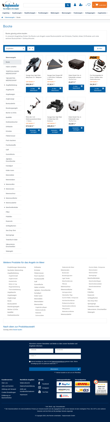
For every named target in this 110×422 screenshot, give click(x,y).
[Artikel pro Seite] (30, 48)
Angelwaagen (12, 295)
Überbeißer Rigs (67, 295)
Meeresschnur (65, 286)
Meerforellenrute (67, 281)
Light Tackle (66, 278)
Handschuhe (13, 281)
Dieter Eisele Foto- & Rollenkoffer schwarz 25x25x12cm (75, 77)
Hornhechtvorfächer (68, 300)
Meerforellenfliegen (95, 281)
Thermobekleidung (15, 289)
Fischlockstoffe (39, 279)
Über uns (5, 383)
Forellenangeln (43, 13)
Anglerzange (12, 298)
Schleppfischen (93, 298)
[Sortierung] (15, 48)
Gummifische (38, 284)
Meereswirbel (93, 272)
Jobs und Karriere (8, 386)
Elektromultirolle (40, 310)
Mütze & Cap (13, 284)
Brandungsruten (67, 275)
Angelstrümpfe (13, 276)
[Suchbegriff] (44, 5)
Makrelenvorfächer (68, 311)
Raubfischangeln (30, 13)
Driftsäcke (37, 267)
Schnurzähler (39, 315)
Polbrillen (91, 292)
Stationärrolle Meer (68, 267)
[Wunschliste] (88, 5)
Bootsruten (65, 273)
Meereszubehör (66, 314)
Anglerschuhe (13, 278)
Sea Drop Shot (93, 301)
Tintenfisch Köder (93, 306)
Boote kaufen (17, 330)
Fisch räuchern (39, 276)
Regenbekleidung (14, 287)
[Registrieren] (81, 5)
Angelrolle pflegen (41, 307)
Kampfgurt (37, 293)
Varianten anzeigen (35, 131)
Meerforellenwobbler (95, 284)
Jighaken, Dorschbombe (42, 290)
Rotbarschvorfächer (68, 303)
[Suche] (68, 5)
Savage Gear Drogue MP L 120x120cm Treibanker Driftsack (54, 77)
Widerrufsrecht (25, 383)
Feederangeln (79, 13)
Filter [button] (99, 49)
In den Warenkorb (35, 89)
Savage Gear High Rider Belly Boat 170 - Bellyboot (33, 76)
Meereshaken (38, 301)
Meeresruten (65, 270)
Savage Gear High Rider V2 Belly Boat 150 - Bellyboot (54, 118)
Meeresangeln (67, 13)
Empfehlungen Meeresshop (17, 267)
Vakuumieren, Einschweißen (97, 309)
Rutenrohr (91, 295)
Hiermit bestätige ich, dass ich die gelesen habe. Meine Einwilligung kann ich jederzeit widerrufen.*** (54, 362)
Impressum (23, 394)
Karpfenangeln (17, 13)
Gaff (35, 281)
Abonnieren (64, 369)
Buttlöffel (10, 312)
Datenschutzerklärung (27, 386)
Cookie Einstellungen (9, 392)
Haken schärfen (39, 287)
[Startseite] (2, 17)
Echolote (37, 270)
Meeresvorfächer (66, 289)
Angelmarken (103, 13)
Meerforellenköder (94, 278)
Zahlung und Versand (9, 389)
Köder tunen (38, 296)
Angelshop (6, 13)
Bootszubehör (12, 304)
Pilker (89, 289)
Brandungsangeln (13, 306)
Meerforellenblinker (95, 286)
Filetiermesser (39, 273)
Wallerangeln (55, 13)
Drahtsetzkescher (13, 315)
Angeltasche (12, 292)
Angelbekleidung (13, 273)
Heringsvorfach (67, 292)
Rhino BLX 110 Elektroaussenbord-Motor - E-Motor (33, 118)
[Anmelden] (75, 5)
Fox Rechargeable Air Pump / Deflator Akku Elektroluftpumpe (96, 77)
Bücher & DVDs (13, 309)
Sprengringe (93, 275)
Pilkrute (64, 284)
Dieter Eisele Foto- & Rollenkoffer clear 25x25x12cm (75, 118)
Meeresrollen (38, 304)
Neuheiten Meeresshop (15, 270)
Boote (9, 301)
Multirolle (38, 313)
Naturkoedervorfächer (69, 306)
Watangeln (91, 312)
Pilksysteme (66, 308)
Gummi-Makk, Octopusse (70, 298)
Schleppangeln (90, 13)
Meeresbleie (38, 299)
